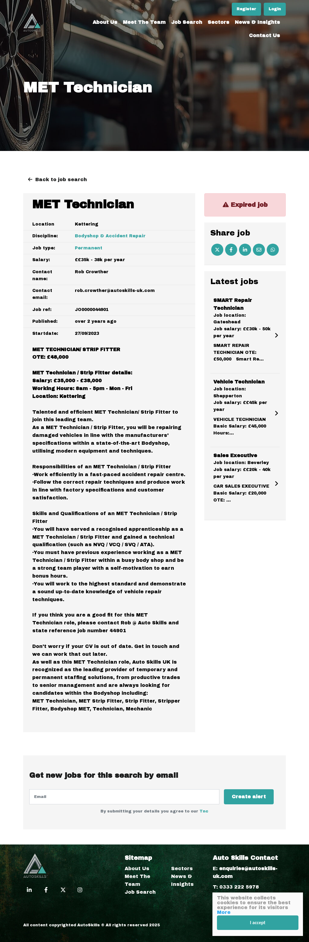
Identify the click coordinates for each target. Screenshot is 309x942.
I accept (257, 922)
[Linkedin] (245, 250)
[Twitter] (217, 250)
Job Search (186, 22)
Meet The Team (144, 22)
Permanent (88, 248)
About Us (105, 22)
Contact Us (264, 35)
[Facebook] (231, 250)
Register (246, 9)
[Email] (259, 250)
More (224, 912)
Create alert (249, 796)
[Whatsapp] (273, 250)
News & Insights (257, 22)
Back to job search (61, 179)
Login (275, 9)
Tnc (203, 811)
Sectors (218, 22)
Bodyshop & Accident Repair (110, 236)
